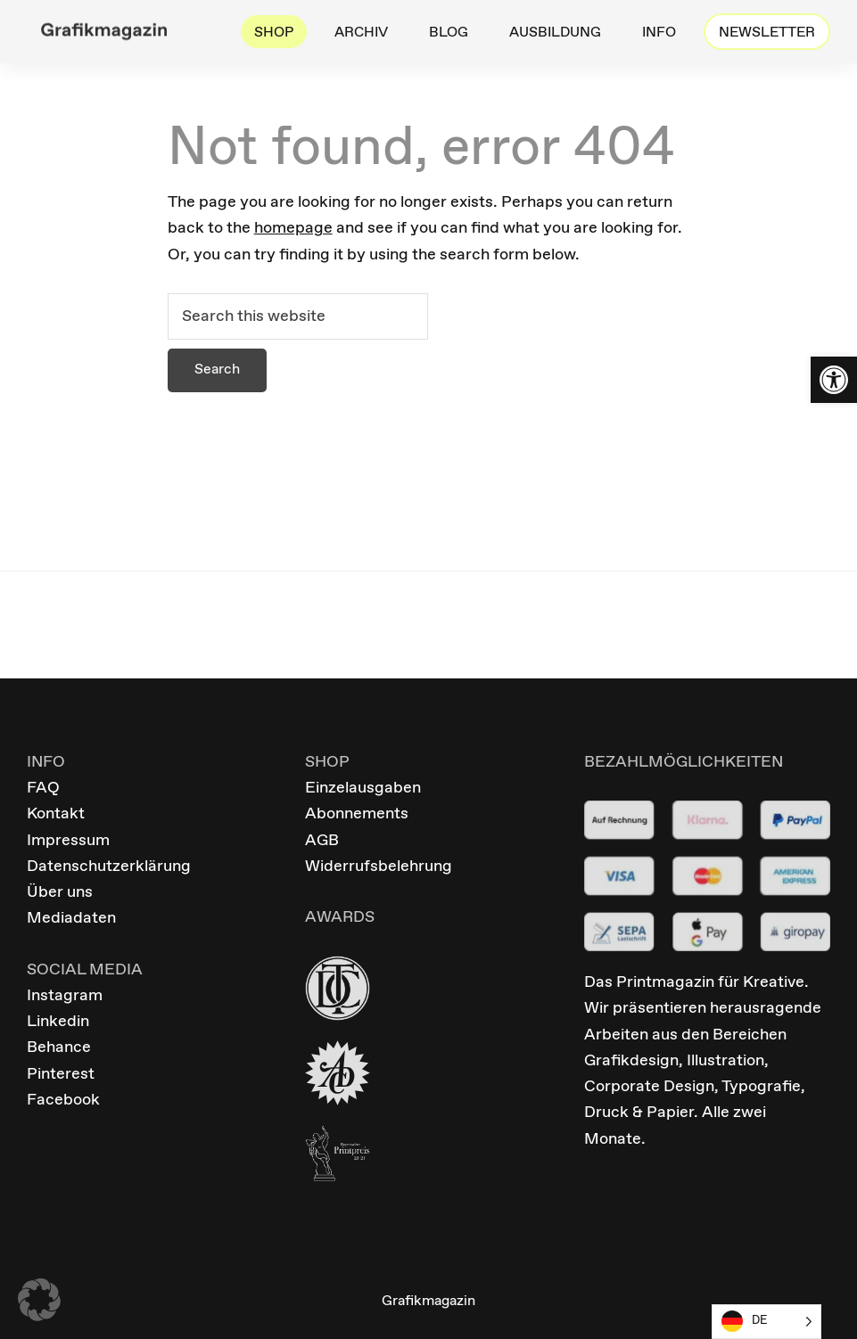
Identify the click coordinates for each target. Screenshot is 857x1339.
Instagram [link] (65, 995)
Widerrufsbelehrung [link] (378, 866)
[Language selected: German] (766, 1321)
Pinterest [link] (61, 1074)
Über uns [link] (60, 892)
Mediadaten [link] (71, 918)
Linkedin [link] (58, 1021)
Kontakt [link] (56, 814)
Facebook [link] (63, 1100)
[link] (834, 380)
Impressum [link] (68, 840)
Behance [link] (59, 1047)
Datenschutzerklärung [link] (109, 866)
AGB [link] (322, 840)
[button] (39, 1300)
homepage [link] (293, 228)
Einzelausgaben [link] (363, 788)
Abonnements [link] (356, 814)
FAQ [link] (43, 788)
